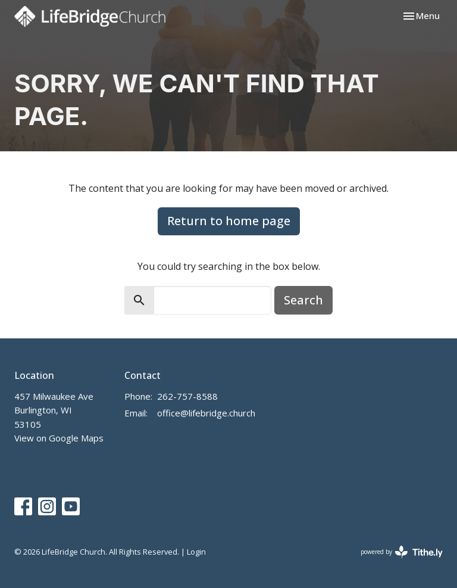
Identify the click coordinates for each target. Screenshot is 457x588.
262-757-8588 (187, 396)
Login (196, 551)
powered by (402, 552)
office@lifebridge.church (206, 413)
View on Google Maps (59, 438)
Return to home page (228, 221)
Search (303, 300)
